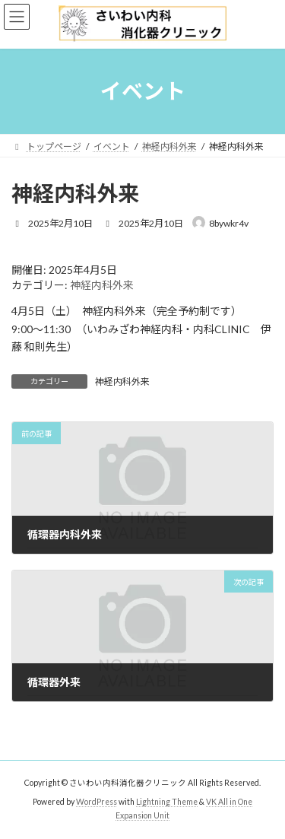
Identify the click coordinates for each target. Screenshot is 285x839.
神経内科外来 (102, 284)
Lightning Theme (167, 801)
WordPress (96, 801)
